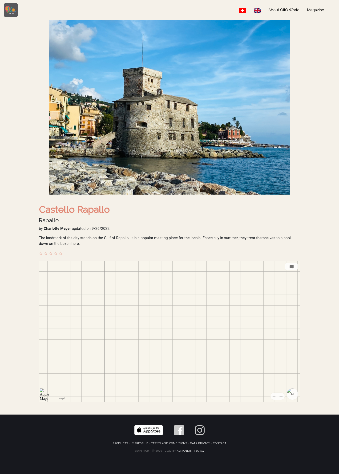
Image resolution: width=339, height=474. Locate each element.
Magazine (315, 10)
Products (120, 443)
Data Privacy (200, 443)
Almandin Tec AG (190, 450)
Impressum (139, 443)
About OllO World (283, 10)
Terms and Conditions (169, 443)
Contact (219, 443)
